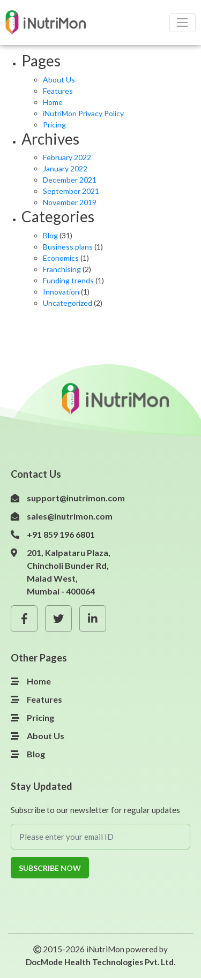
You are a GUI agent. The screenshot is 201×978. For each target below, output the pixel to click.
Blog (50, 235)
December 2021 (69, 179)
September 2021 (71, 190)
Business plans (68, 246)
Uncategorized (67, 302)
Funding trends (68, 280)
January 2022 (65, 168)
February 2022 (67, 157)
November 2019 (69, 202)
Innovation (61, 291)
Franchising (62, 269)
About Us (59, 79)
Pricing (54, 124)
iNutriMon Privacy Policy (83, 113)
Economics (61, 257)
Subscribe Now (50, 867)
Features (58, 90)
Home (53, 102)
